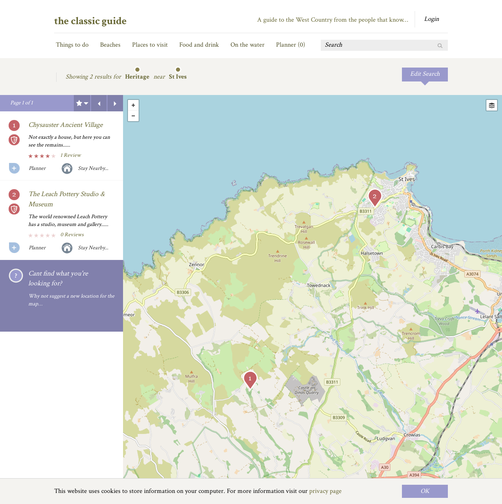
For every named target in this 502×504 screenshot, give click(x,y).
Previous (99, 103)
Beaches (110, 45)
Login (431, 19)
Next (115, 103)
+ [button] (133, 105)
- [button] (133, 116)
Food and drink (199, 45)
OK (424, 491)
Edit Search (425, 74)
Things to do (72, 45)
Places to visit (150, 45)
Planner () (290, 45)
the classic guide (90, 21)
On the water (247, 45)
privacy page (325, 491)
